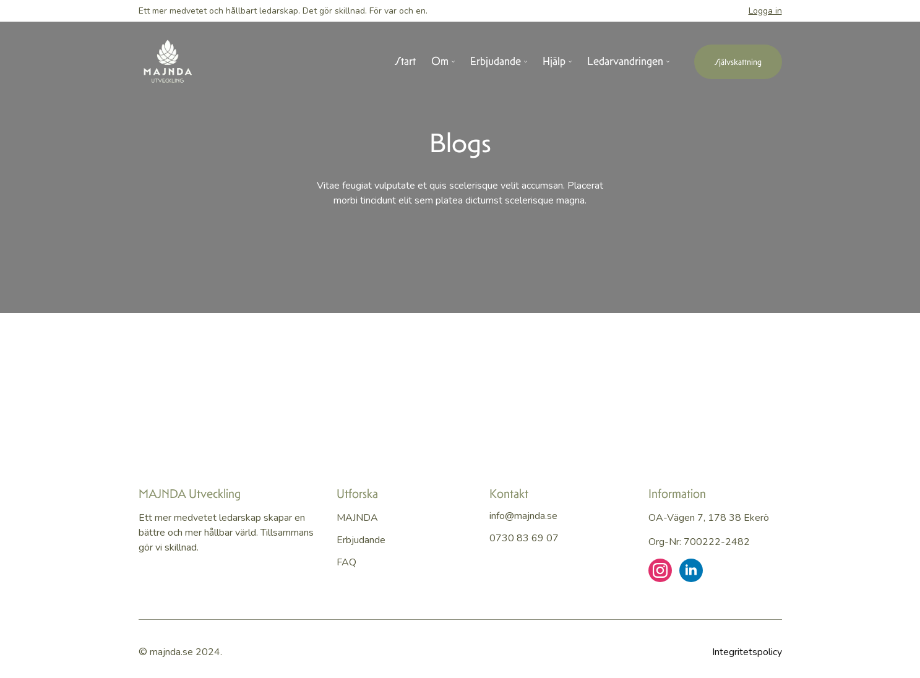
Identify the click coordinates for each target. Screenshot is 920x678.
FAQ (346, 562)
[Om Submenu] (452, 62)
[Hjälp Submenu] (568, 62)
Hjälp (554, 62)
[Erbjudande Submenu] (524, 62)
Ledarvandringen (625, 62)
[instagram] (660, 570)
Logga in (765, 11)
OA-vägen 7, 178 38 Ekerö (708, 518)
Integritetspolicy (747, 652)
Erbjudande (495, 62)
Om (440, 62)
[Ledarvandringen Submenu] (666, 62)
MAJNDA (357, 518)
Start (405, 62)
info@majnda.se (523, 516)
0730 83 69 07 (524, 538)
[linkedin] (691, 570)
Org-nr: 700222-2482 (699, 542)
